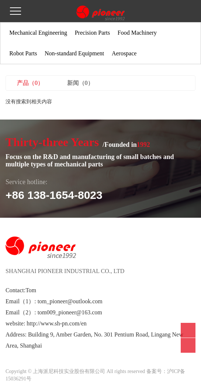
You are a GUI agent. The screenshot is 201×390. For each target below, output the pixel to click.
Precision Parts (92, 33)
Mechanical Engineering (38, 33)
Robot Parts (23, 53)
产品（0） (30, 83)
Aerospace (124, 53)
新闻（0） (80, 83)
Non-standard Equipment (74, 53)
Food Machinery (137, 33)
